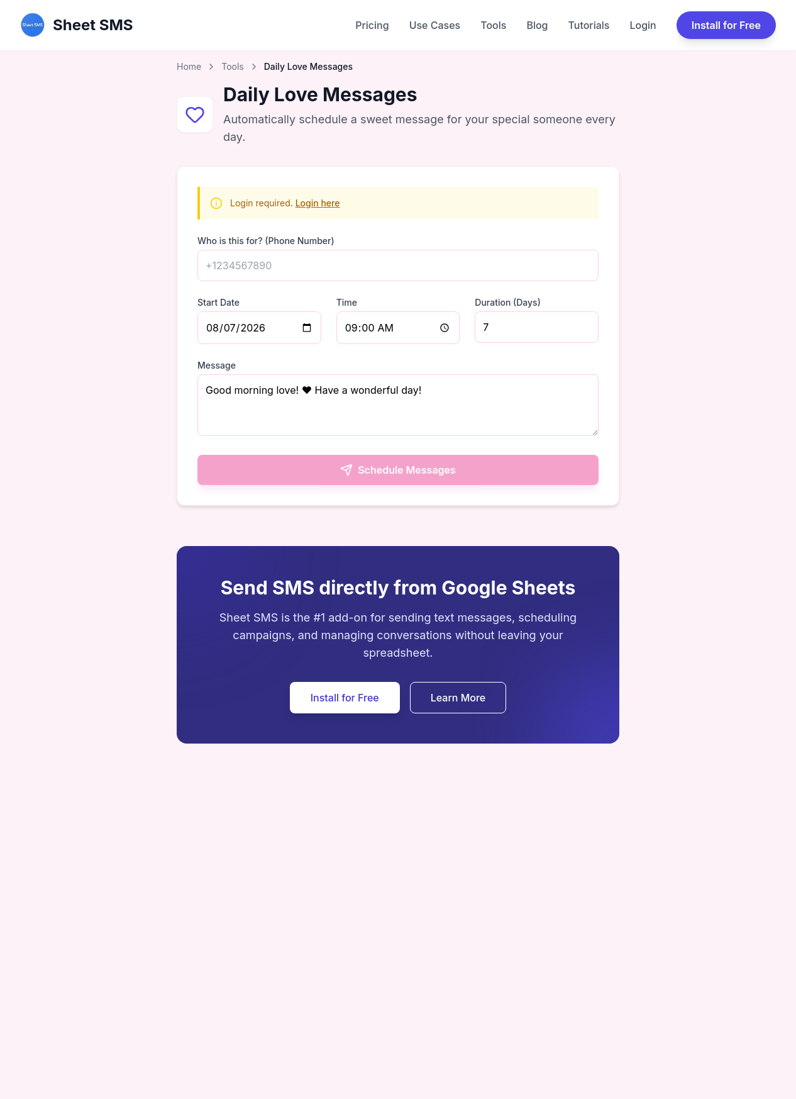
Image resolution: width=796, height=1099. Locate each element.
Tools (493, 25)
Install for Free (726, 25)
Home (189, 66)
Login (642, 25)
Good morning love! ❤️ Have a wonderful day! (398, 405)
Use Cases (435, 25)
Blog (537, 25)
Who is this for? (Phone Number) (265, 240)
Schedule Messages (398, 470)
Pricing (372, 25)
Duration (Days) (507, 302)
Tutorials (589, 25)
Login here (318, 203)
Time (346, 302)
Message (216, 365)
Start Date (218, 302)
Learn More (458, 697)
